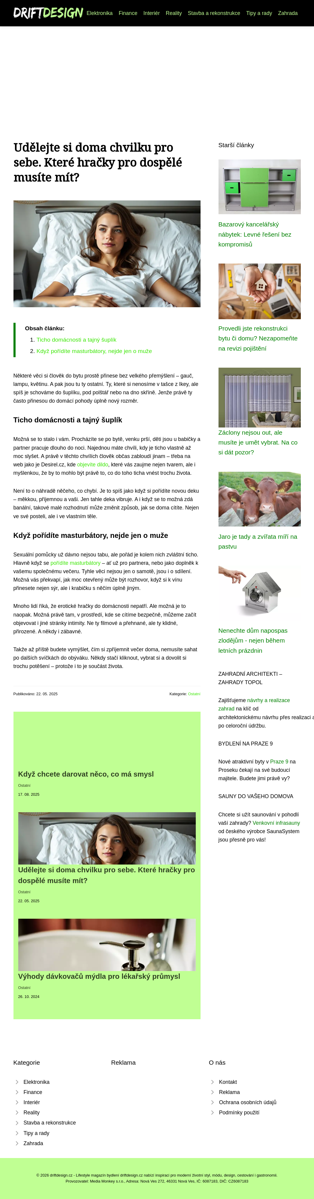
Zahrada (288, 13)
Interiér (151, 13)
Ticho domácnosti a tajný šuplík (76, 340)
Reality (174, 13)
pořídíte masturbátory (76, 563)
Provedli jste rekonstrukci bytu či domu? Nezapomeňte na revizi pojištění (258, 338)
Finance (128, 13)
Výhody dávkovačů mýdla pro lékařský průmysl (99, 976)
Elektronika (100, 13)
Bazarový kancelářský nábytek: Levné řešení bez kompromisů (255, 234)
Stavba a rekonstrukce (214, 13)
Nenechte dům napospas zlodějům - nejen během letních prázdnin (253, 640)
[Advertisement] (157, 71)
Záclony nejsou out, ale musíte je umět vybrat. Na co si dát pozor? (258, 442)
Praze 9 (279, 762)
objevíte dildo (92, 465)
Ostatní (194, 694)
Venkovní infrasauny (276, 823)
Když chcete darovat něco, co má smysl (86, 774)
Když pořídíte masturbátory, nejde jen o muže (94, 351)
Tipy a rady (259, 13)
